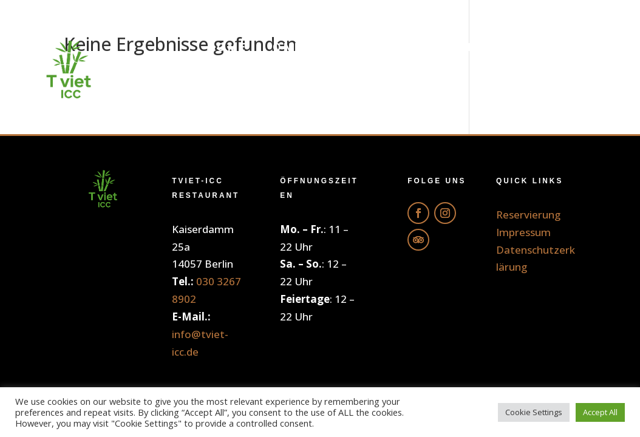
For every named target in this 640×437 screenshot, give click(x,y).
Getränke (478, 47)
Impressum (523, 232)
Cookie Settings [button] (533, 412)
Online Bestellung (345, 47)
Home (226, 47)
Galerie (567, 47)
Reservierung (545, 93)
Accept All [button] (600, 412)
